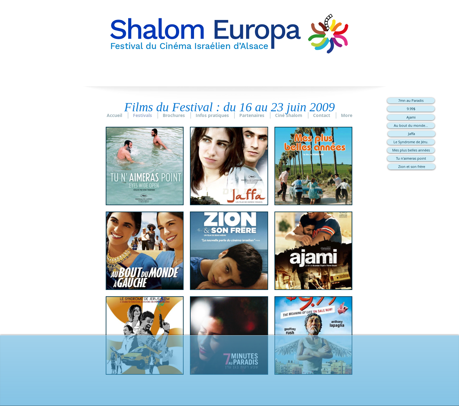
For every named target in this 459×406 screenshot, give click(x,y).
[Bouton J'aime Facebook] (229, 382)
